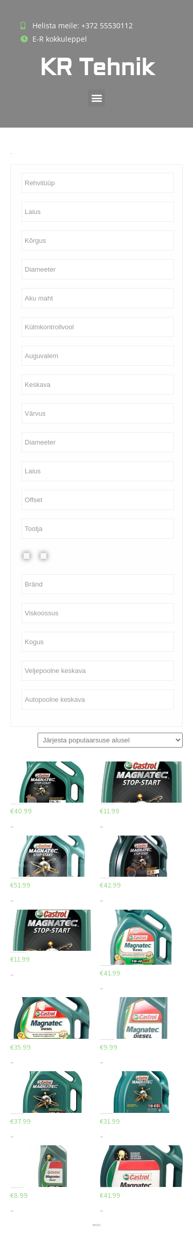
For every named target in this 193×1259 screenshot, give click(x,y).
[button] (96, 98)
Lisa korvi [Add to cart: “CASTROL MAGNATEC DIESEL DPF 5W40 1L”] (101, 1062)
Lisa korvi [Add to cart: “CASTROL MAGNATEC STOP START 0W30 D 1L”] (12, 975)
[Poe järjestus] (110, 740)
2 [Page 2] (94, 1225)
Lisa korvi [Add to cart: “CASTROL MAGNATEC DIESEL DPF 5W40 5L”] (101, 988)
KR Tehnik (97, 68)
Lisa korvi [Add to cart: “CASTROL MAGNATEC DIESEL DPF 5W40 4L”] (12, 1062)
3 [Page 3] (95, 1225)
